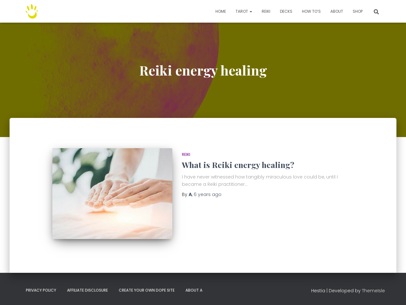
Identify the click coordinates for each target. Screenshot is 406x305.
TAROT (244, 11)
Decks (286, 11)
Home (220, 11)
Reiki (266, 11)
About (336, 11)
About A (193, 290)
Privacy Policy (41, 290)
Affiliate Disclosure (87, 290)
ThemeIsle (373, 290)
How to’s (311, 11)
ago (208, 194)
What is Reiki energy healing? (238, 164)
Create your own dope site (147, 290)
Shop (358, 11)
